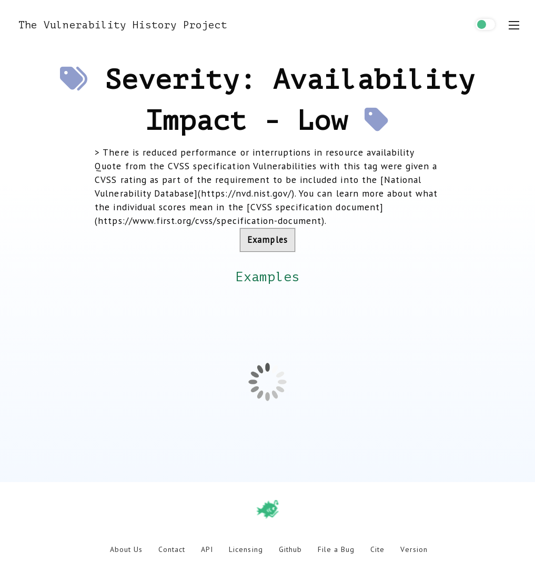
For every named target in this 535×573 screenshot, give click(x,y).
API (207, 549)
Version (413, 549)
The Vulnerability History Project (122, 24)
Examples (267, 239)
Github (290, 549)
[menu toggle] (514, 25)
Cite (377, 549)
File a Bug (336, 549)
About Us (126, 549)
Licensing (246, 549)
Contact (171, 549)
